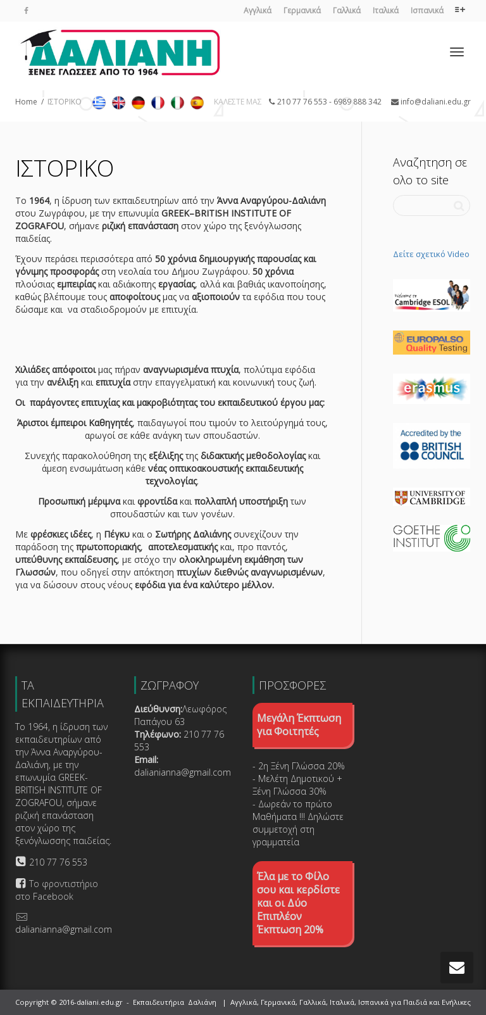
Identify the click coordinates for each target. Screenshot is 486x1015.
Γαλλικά (347, 10)
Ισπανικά (427, 10)
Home (26, 101)
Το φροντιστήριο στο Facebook (56, 890)
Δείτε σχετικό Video (431, 254)
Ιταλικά (386, 10)
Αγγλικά (257, 10)
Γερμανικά (302, 10)
